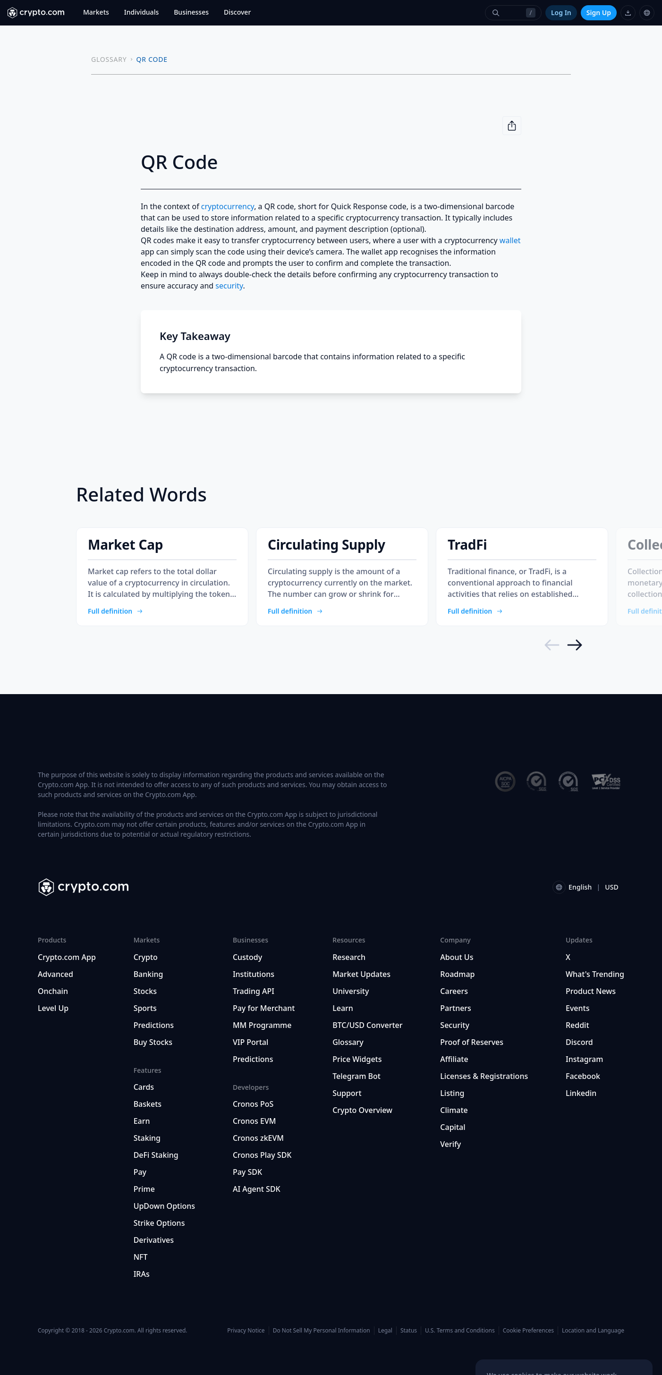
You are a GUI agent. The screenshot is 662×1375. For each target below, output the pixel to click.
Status (408, 1330)
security (229, 285)
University (350, 991)
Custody (247, 957)
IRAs (142, 1274)
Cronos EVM (254, 1121)
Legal (385, 1330)
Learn (342, 1008)
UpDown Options (164, 1206)
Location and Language (593, 1330)
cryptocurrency (227, 206)
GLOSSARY (109, 59)
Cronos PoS (253, 1104)
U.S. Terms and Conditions (460, 1330)
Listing (452, 1093)
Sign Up (598, 12)
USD (612, 887)
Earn (142, 1121)
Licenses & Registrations (484, 1076)
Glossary (348, 1042)
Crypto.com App (67, 957)
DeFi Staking (156, 1155)
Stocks (145, 991)
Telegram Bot (356, 1076)
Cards (144, 1087)
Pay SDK (247, 1172)
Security (454, 1025)
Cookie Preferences (528, 1330)
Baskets (147, 1104)
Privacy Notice (245, 1330)
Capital (452, 1127)
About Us (456, 957)
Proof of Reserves (471, 1042)
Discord (579, 1042)
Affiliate (454, 1059)
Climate (453, 1110)
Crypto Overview (362, 1110)
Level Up (53, 1008)
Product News (591, 991)
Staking (147, 1138)
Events (577, 1008)
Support (346, 1093)
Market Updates (361, 974)
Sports (145, 1008)
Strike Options (159, 1223)
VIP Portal (250, 1042)
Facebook (583, 1076)
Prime (144, 1189)
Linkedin (581, 1093)
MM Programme (262, 1025)
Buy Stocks (153, 1042)
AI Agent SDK (256, 1189)
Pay (140, 1172)
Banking (148, 974)
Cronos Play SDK (262, 1155)
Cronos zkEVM (258, 1138)
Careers (454, 991)
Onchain (53, 991)
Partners (455, 1008)
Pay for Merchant (264, 1008)
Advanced (55, 974)
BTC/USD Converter (367, 1025)
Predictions (154, 1025)
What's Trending (595, 974)
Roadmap (457, 974)
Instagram (584, 1059)
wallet (510, 240)
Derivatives (154, 1240)
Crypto (146, 957)
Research (348, 957)
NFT (141, 1257)
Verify (450, 1144)
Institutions (253, 974)
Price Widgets (357, 1059)
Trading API (253, 991)
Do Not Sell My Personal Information (321, 1330)
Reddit (577, 1025)
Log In (561, 12)
